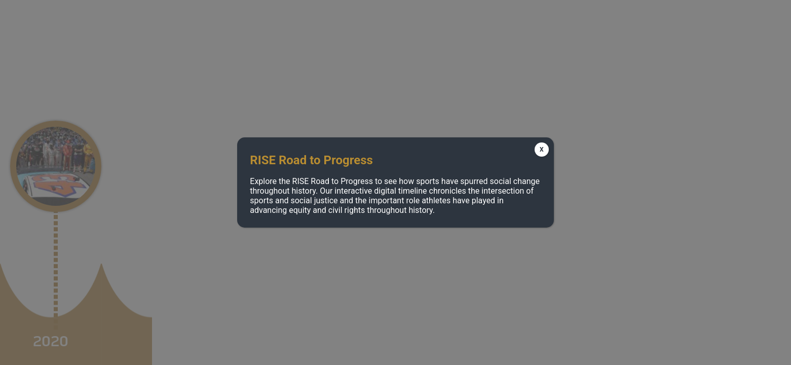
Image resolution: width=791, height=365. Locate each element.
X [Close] (542, 149)
